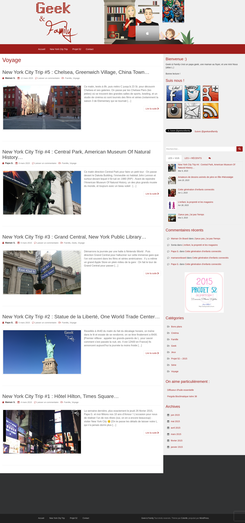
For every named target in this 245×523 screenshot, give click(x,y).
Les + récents (193, 158)
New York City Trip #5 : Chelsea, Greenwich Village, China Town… (76, 72)
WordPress (204, 518)
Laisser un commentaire (49, 78)
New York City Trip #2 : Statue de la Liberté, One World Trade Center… (81, 316)
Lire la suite (152, 108)
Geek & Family (147, 518)
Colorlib (184, 518)
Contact (89, 49)
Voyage (76, 78)
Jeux (173, 352)
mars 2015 (176, 434)
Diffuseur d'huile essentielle (180, 390)
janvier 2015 (177, 447)
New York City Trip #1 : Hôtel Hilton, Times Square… (60, 396)
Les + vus (173, 158)
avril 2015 (175, 428)
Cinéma (175, 333)
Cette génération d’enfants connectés (196, 189)
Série (173, 365)
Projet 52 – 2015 (179, 358)
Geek (74, 243)
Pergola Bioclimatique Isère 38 (182, 396)
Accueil (41, 49)
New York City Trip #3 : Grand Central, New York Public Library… (74, 237)
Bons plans (176, 326)
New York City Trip (59, 49)
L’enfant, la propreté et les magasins (195, 202)
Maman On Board (179, 238)
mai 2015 (175, 421)
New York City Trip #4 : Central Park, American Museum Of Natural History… (76, 154)
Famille (68, 78)
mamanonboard (178, 258)
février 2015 (176, 440)
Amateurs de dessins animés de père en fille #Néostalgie (205, 177)
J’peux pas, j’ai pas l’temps (191, 214)
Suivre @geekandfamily (206, 131)
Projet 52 (76, 49)
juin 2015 (175, 415)
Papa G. (175, 251)
